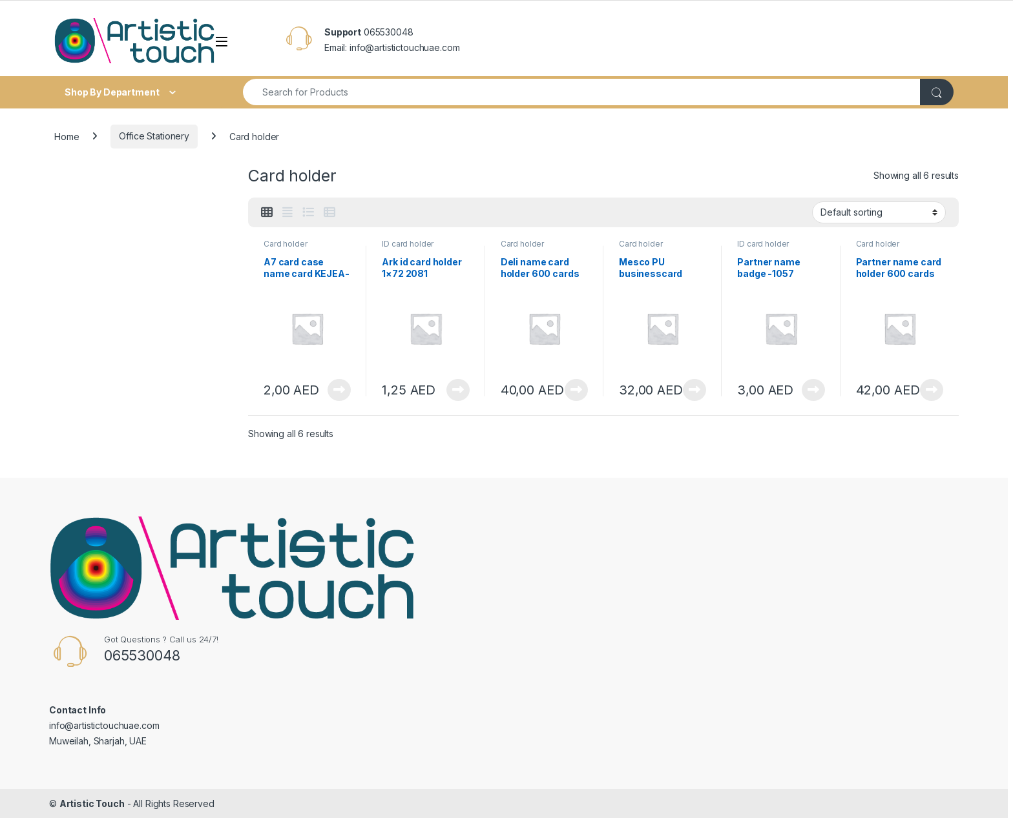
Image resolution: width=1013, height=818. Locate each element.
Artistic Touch (92, 803)
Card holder (285, 244)
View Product (339, 390)
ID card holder (407, 244)
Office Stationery (154, 135)
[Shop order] (879, 212)
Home (66, 135)
